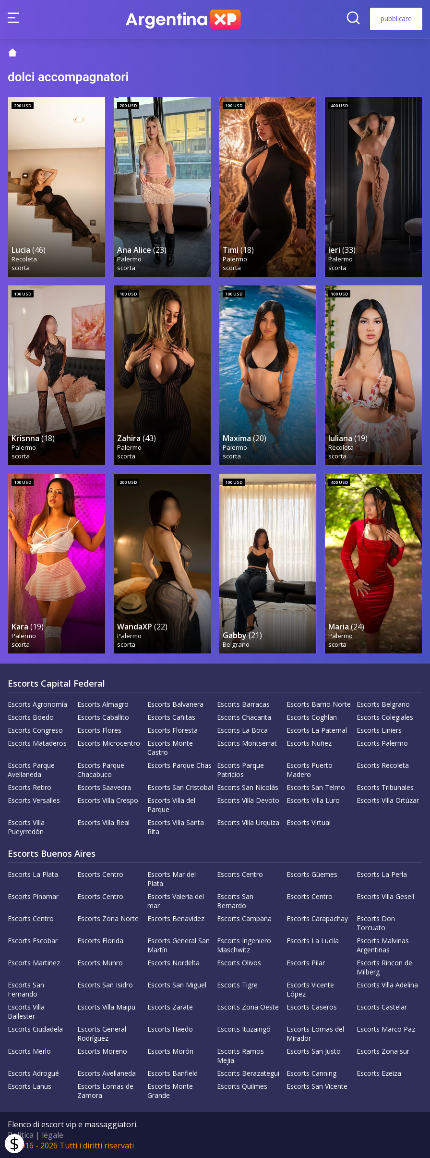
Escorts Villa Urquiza (248, 822)
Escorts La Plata (33, 874)
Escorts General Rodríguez (101, 1033)
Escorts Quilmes (242, 1086)
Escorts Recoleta (383, 765)
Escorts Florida (100, 940)
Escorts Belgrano (383, 704)
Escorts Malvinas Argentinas (383, 945)
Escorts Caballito (103, 717)
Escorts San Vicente (317, 1086)
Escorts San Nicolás (247, 787)
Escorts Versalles (34, 800)
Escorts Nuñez (309, 743)
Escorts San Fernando (26, 989)
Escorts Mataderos (37, 743)
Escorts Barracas (243, 704)
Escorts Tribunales (385, 787)
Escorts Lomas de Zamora (105, 1091)
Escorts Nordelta (173, 962)
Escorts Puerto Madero (310, 770)
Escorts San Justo (314, 1051)
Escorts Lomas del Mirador (315, 1033)
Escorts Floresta (172, 730)
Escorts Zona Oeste (248, 1006)
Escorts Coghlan (312, 717)
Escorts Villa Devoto (248, 800)
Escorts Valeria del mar (175, 901)
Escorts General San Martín (178, 945)
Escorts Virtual (309, 822)
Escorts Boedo (31, 717)
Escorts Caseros (312, 1006)
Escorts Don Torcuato (376, 923)
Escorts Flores (99, 730)
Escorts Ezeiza (379, 1073)
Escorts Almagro (103, 704)
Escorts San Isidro (105, 984)
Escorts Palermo (382, 743)
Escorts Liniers (379, 730)
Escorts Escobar (33, 940)
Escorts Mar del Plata (171, 879)
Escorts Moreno (102, 1051)
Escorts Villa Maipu (106, 1006)
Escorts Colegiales (385, 717)
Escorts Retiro (29, 787)
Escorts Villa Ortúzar (388, 800)
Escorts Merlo (29, 1051)
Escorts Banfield (172, 1073)
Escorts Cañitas (171, 717)
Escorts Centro (100, 874)
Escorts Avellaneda (106, 1073)
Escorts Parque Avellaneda (31, 770)
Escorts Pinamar (33, 896)
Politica (21, 1135)
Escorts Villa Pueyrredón (26, 827)
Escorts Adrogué (33, 1073)
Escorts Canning (311, 1073)
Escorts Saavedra (104, 787)
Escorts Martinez (34, 962)
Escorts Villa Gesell (385, 896)
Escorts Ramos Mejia (240, 1056)
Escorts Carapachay (317, 918)
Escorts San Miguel (176, 984)
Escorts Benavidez (175, 918)
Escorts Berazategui (248, 1073)
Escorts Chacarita (244, 717)
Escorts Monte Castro (170, 748)
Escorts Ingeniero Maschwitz (244, 945)
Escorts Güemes (312, 874)
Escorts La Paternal (317, 730)
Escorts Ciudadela (35, 1029)
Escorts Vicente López (310, 989)
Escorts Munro (100, 962)
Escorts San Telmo (316, 787)
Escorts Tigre (237, 984)
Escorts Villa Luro (313, 800)
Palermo (129, 259)
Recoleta (24, 259)
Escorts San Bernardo (235, 901)
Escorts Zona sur (383, 1051)
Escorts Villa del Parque (171, 805)
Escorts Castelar (382, 1006)
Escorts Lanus (29, 1086)
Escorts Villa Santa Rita (175, 827)
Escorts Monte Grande (170, 1091)
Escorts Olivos (239, 962)
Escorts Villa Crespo (107, 800)
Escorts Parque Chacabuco (100, 770)
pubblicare (396, 18)
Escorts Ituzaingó (244, 1029)
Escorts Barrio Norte (319, 704)
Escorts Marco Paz (386, 1029)
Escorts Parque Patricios (240, 770)
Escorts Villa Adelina (387, 984)
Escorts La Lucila (313, 940)
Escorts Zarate (170, 1006)
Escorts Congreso (35, 730)
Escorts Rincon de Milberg (384, 967)
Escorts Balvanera (175, 704)
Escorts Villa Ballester (26, 1011)
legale (52, 1135)
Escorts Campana (244, 918)
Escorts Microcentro (108, 743)
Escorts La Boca (242, 730)
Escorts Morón (170, 1051)
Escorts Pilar (306, 962)
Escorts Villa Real (103, 822)
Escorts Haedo (170, 1029)
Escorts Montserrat (247, 743)
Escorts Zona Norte (108, 918)
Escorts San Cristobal (180, 787)
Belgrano (236, 644)
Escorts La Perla (382, 874)
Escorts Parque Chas (179, 765)
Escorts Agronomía (37, 704)
